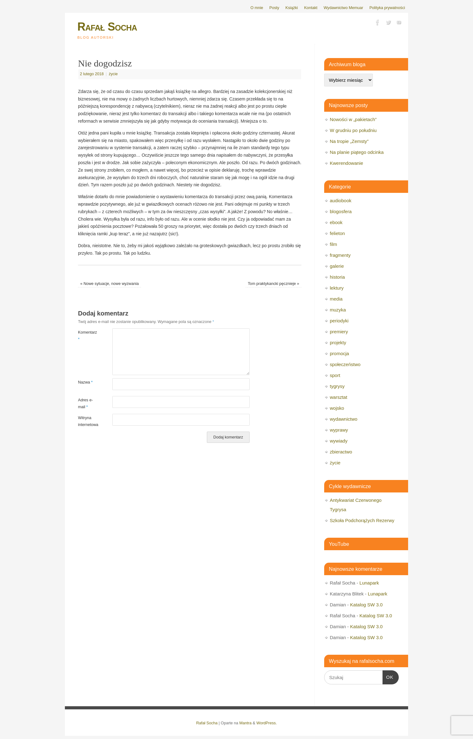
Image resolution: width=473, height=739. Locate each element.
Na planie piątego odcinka (357, 152)
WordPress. (266, 723)
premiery (339, 331)
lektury (337, 288)
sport (335, 375)
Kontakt (311, 8)
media (336, 298)
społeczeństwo (345, 364)
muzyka (338, 309)
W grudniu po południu (353, 130)
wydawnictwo (343, 419)
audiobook (340, 200)
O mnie (257, 8)
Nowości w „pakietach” (353, 119)
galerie (337, 266)
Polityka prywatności (387, 8)
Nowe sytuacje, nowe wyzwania (109, 283)
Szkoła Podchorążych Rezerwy (362, 520)
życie (113, 74)
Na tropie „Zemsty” (349, 141)
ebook (336, 222)
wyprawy (339, 430)
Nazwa (85, 382)
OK (388, 676)
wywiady (339, 440)
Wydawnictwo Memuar (343, 8)
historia (337, 277)
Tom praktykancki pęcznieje (273, 283)
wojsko (337, 408)
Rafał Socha (107, 26)
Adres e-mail (85, 403)
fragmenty (340, 255)
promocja (339, 353)
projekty (338, 342)
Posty (274, 8)
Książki (291, 8)
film (333, 244)
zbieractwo (341, 451)
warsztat (338, 397)
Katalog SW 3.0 (366, 604)
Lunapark (369, 582)
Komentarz (86, 335)
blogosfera (341, 211)
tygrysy (337, 386)
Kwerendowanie (346, 163)
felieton (337, 233)
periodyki (339, 320)
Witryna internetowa (86, 421)
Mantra (245, 723)
